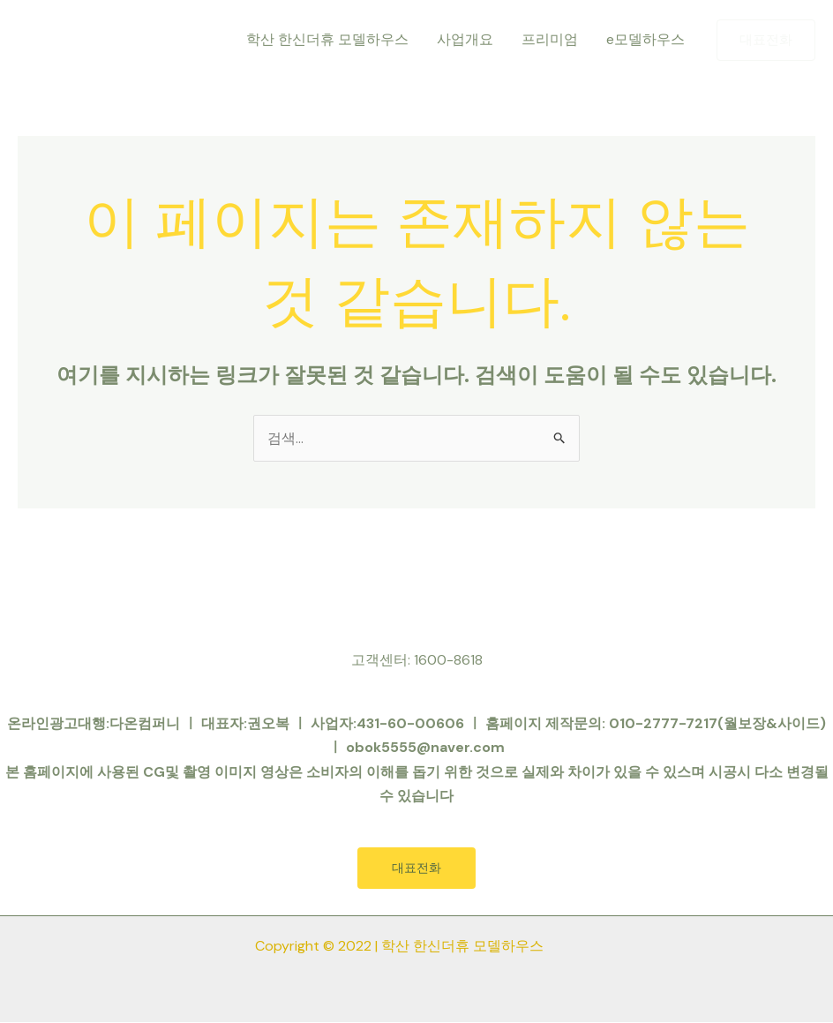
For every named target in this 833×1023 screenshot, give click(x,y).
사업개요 (465, 39)
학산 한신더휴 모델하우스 (327, 39)
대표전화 (416, 868)
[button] (766, 40)
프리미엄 (550, 39)
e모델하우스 (645, 39)
